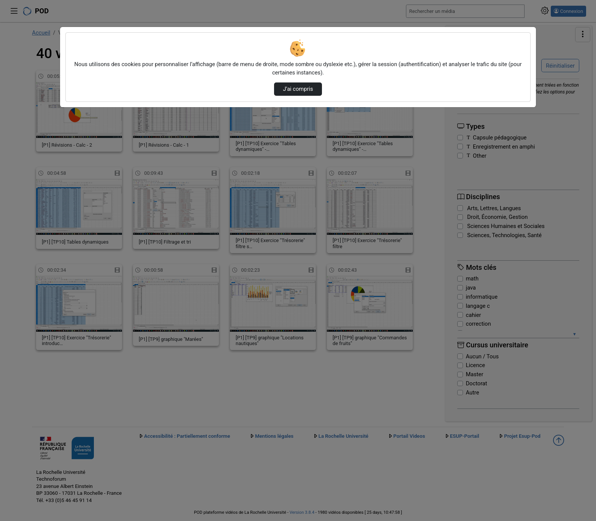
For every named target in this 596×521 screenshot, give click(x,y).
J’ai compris (298, 89)
